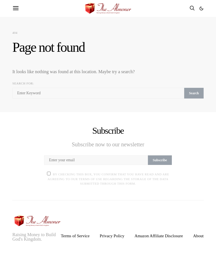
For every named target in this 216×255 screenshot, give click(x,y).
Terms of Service (75, 236)
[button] (201, 8)
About (198, 236)
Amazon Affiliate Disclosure (158, 236)
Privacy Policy (112, 236)
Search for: (23, 83)
